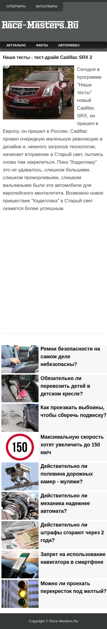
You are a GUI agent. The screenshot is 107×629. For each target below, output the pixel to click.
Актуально (16, 45)
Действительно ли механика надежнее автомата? (65, 503)
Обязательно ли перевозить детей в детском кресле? (65, 386)
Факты (42, 45)
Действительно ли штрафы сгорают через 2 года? (72, 532)
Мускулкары (46, 6)
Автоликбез (69, 45)
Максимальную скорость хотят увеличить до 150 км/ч (72, 444)
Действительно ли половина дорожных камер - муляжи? (67, 473)
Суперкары (16, 6)
